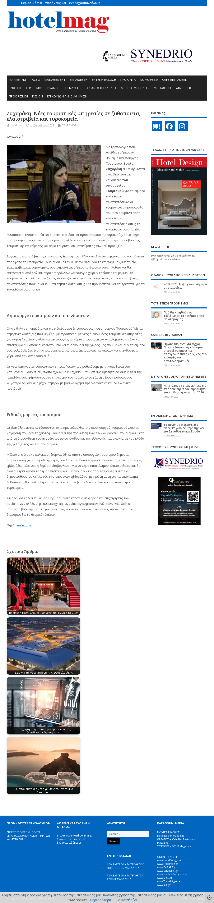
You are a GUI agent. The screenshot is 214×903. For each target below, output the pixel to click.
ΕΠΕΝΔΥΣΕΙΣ (72, 88)
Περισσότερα (100, 900)
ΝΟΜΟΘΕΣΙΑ (149, 80)
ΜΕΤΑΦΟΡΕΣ (163, 88)
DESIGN (37, 96)
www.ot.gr (24, 525)
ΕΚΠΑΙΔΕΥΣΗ (78, 80)
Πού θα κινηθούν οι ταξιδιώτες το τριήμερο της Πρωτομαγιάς (184, 316)
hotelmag (16, 125)
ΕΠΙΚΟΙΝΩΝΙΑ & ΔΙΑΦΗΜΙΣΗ (67, 96)
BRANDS (53, 88)
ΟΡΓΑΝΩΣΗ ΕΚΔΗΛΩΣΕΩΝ (104, 88)
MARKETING (17, 80)
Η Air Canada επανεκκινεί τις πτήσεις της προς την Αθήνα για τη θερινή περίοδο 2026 (185, 389)
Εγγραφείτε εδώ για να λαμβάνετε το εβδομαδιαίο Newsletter (173, 257)
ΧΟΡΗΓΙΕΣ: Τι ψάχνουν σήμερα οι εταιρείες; (185, 285)
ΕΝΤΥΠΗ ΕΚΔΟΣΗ (104, 80)
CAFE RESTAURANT (175, 80)
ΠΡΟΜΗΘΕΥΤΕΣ (138, 88)
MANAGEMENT (54, 80)
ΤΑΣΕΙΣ (35, 80)
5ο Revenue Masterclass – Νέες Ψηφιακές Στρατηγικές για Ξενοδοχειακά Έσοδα (184, 428)
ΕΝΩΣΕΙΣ (15, 88)
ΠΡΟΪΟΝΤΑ (128, 80)
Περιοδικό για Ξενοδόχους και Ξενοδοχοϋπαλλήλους (60, 3)
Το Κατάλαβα (126, 900)
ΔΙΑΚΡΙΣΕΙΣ (184, 88)
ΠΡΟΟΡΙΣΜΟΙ (18, 96)
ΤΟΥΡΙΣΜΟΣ (34, 88)
